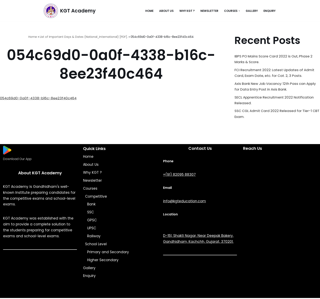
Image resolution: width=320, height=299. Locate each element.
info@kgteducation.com (184, 202)
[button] (239, 11)
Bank (91, 205)
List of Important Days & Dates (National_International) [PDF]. (84, 37)
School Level (96, 245)
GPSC (92, 221)
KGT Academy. (78, 293)
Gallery (252, 11)
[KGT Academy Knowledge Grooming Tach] (70, 11)
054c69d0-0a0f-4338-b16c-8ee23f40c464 (39, 98)
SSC (90, 213)
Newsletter (209, 11)
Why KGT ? (187, 11)
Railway (94, 237)
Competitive (96, 197)
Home (149, 11)
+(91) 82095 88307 (179, 175)
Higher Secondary (103, 261)
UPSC (91, 229)
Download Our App (17, 160)
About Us (166, 11)
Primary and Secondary (108, 253)
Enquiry (269, 11)
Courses (90, 189)
